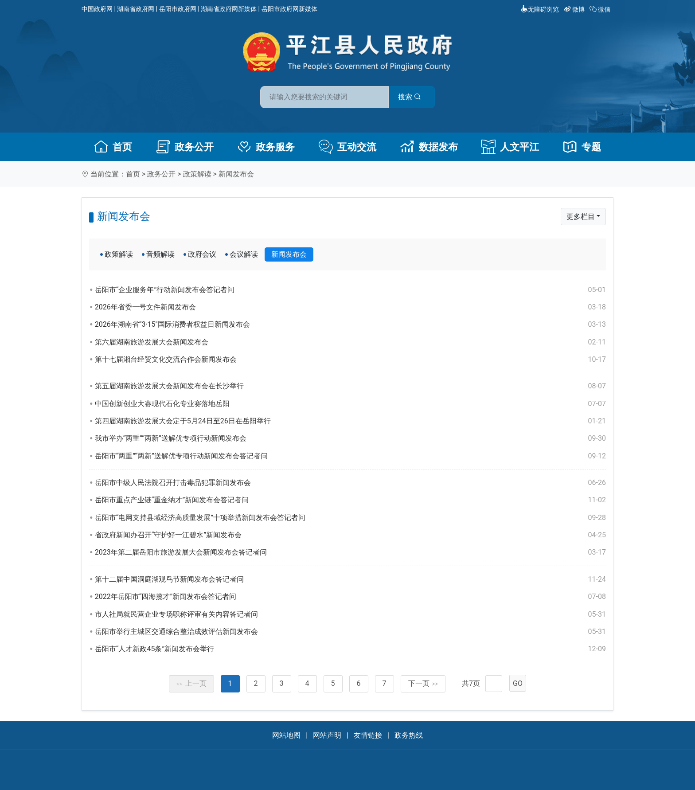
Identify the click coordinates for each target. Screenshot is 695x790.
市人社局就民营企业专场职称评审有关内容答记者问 (350, 614)
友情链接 (368, 735)
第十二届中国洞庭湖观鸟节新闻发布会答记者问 (350, 579)
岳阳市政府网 (177, 8)
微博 (575, 9)
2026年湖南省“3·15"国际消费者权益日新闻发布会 (350, 324)
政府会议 (202, 254)
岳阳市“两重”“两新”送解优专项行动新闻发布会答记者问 (350, 456)
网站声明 (327, 735)
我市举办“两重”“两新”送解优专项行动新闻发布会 (350, 438)
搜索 (410, 97)
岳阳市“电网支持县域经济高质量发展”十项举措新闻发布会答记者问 (350, 517)
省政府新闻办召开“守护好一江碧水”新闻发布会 (350, 535)
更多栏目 (580, 216)
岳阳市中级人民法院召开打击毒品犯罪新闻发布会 (350, 482)
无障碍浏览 (540, 9)
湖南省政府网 (135, 8)
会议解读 (244, 254)
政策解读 (197, 174)
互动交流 (347, 146)
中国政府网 (97, 8)
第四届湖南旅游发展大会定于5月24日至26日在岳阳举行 (350, 421)
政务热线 (408, 735)
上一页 (191, 683)
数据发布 (429, 146)
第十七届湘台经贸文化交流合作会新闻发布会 (350, 359)
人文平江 (510, 146)
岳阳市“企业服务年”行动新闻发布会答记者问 (350, 290)
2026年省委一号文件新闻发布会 (350, 307)
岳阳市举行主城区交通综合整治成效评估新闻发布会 (350, 631)
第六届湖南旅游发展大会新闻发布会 (350, 342)
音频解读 (160, 254)
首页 (113, 146)
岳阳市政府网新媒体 (289, 8)
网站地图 (286, 735)
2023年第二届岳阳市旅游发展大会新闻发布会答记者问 (350, 552)
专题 (582, 146)
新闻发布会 (236, 174)
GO (518, 683)
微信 (601, 9)
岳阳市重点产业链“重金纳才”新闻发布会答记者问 (350, 500)
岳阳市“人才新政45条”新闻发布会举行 (350, 649)
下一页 (423, 683)
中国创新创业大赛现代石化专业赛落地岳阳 (350, 404)
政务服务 (266, 146)
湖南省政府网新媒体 (229, 8)
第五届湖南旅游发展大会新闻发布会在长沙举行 (350, 386)
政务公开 (185, 146)
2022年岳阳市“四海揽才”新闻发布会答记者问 (350, 596)
